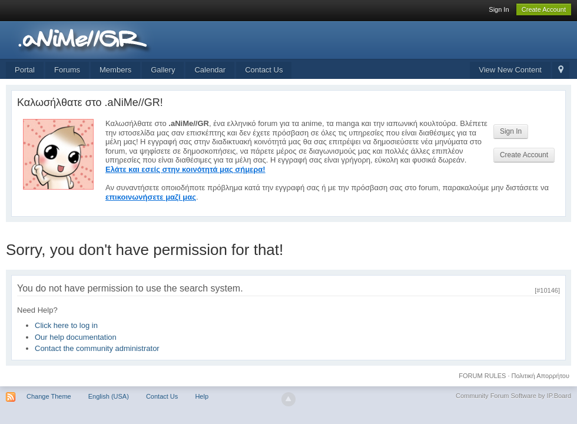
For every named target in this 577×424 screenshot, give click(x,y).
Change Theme (48, 396)
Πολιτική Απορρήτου (541, 375)
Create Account (544, 9)
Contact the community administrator (97, 348)
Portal (25, 69)
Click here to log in (66, 325)
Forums (67, 69)
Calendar (210, 69)
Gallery (163, 69)
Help (201, 396)
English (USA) (108, 396)
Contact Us (264, 69)
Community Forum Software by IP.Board (513, 395)
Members (115, 69)
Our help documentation (76, 337)
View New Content (510, 69)
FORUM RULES (482, 375)
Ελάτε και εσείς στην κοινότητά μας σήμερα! (185, 169)
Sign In (499, 9)
